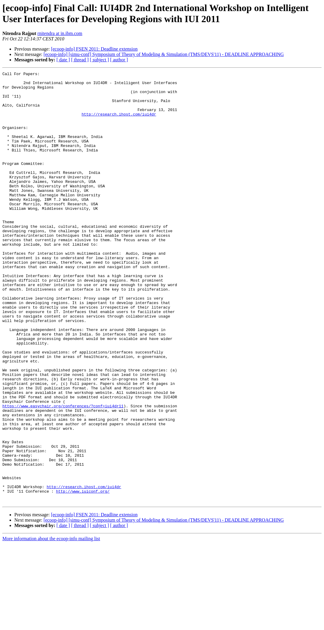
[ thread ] (80, 59)
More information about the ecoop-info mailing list (51, 624)
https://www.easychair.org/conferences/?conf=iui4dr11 (63, 473)
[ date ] (63, 59)
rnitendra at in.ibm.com (59, 33)
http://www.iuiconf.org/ (82, 575)
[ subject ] (99, 59)
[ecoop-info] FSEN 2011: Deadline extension (94, 48)
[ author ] (119, 59)
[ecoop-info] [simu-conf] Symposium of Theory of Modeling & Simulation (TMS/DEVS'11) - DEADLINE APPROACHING (164, 54)
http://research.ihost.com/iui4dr (119, 123)
